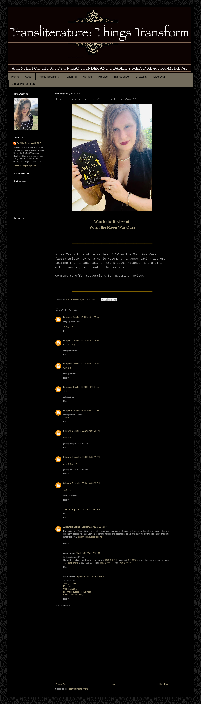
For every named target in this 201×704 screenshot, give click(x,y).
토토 (65, 391)
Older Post (163, 684)
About (28, 76)
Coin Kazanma (70, 589)
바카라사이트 (69, 345)
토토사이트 (68, 327)
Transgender (122, 76)
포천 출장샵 (132, 560)
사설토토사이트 (70, 464)
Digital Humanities (23, 83)
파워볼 (66, 417)
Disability (141, 76)
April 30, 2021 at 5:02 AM (89, 509)
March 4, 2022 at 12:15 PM (88, 553)
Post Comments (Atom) (78, 689)
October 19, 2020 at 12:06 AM (86, 340)
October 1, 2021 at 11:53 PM (94, 527)
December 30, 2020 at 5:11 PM (86, 457)
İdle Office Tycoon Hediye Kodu (77, 592)
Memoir (87, 76)
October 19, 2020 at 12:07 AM (86, 387)
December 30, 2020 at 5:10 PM (86, 431)
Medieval (159, 76)
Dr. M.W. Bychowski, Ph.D (29, 143)
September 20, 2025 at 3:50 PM (90, 576)
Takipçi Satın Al (70, 583)
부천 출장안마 (125, 563)
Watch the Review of (112, 221)
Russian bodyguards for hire (89, 537)
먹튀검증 (67, 368)
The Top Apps (70, 509)
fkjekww (67, 431)
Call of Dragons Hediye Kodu (76, 595)
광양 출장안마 (111, 560)
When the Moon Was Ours (112, 227)
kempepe (67, 317)
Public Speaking (48, 76)
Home (15, 76)
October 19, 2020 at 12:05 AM (86, 317)
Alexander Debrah (72, 527)
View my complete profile (24, 165)
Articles (103, 76)
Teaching (71, 76)
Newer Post (61, 684)
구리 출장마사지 (70, 563)
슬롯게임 (67, 490)
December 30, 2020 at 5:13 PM (86, 483)
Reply (66, 331)
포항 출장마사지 (107, 563)
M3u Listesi (68, 586)
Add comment (63, 605)
